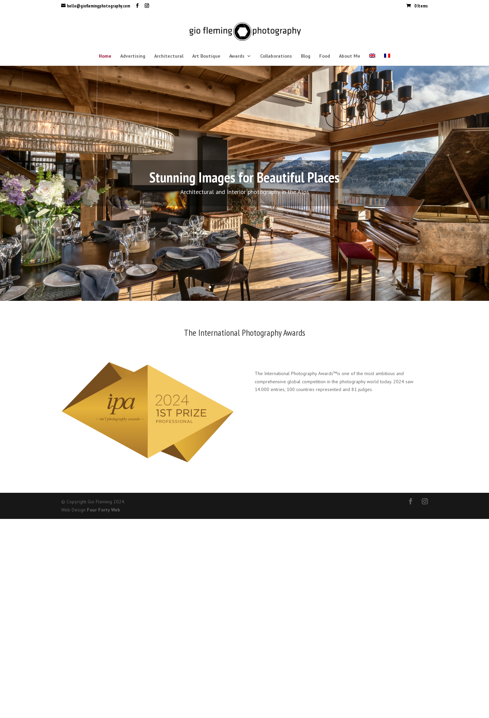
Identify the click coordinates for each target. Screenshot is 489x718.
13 (279, 287)
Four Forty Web (103, 510)
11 (268, 287)
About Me (349, 56)
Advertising (132, 56)
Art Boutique (206, 56)
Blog (305, 56)
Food (324, 56)
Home (105, 56)
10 (262, 287)
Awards (236, 56)
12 (273, 287)
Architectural (168, 56)
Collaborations (276, 56)
